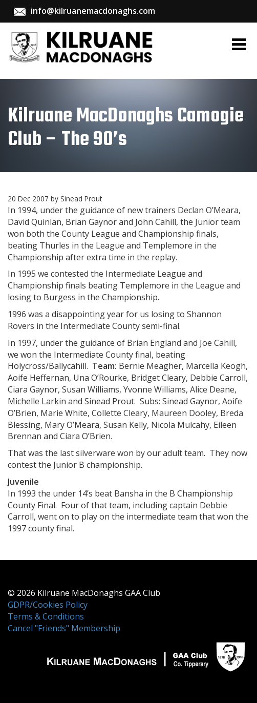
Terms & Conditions (46, 616)
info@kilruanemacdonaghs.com (93, 10)
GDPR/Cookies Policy (48, 604)
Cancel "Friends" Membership (64, 628)
